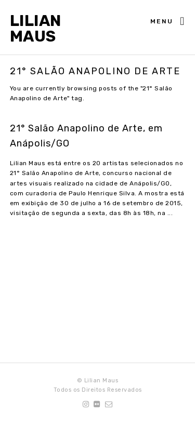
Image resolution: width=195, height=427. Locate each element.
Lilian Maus (35, 28)
